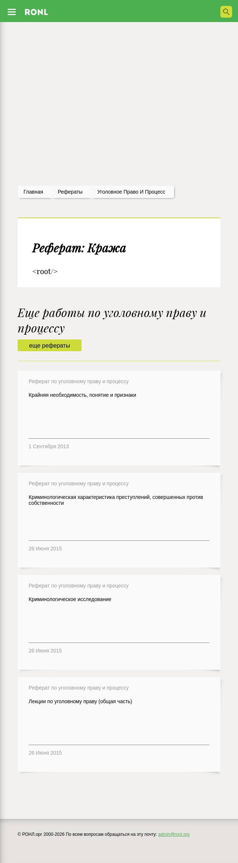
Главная (33, 192)
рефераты (70, 192)
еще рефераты (49, 345)
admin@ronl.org (174, 834)
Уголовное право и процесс (131, 192)
